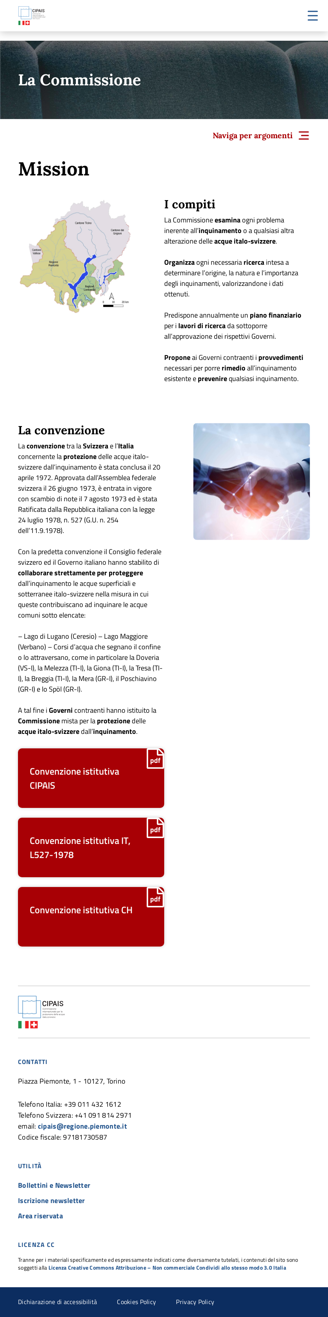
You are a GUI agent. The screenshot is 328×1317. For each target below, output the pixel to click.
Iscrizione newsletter (51, 1200)
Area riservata (40, 1215)
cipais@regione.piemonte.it (82, 1126)
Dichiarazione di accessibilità (57, 1301)
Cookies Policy (136, 1301)
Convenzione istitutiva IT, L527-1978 (80, 847)
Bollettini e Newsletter (54, 1185)
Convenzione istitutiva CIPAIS (74, 778)
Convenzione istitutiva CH (81, 910)
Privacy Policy (195, 1301)
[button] (312, 15)
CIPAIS (31, 15)
